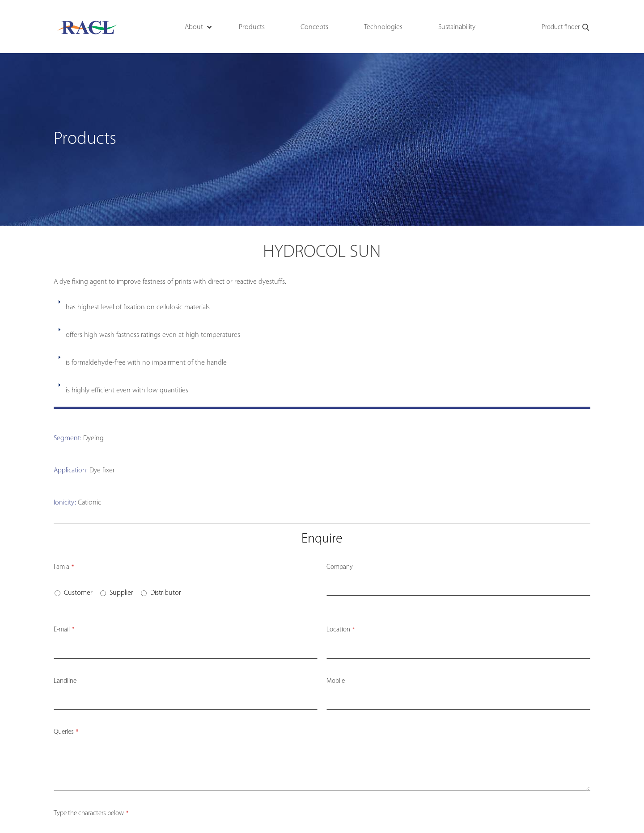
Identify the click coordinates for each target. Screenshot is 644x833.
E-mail (64, 630)
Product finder (566, 27)
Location (340, 630)
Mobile (335, 681)
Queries (66, 732)
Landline (65, 681)
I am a (64, 567)
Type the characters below (91, 813)
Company (339, 567)
